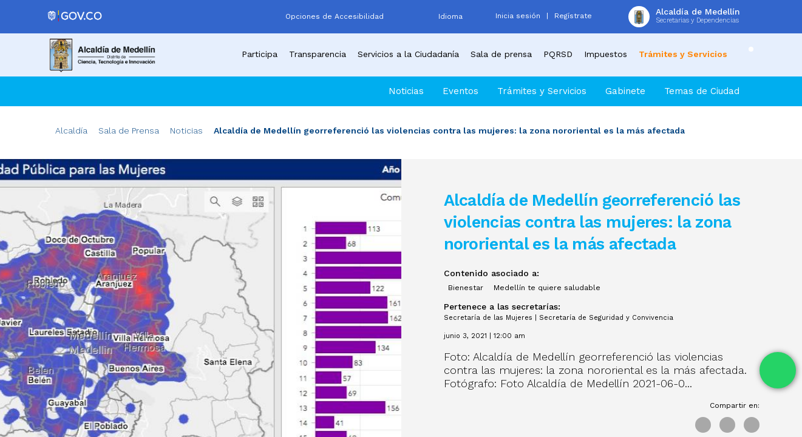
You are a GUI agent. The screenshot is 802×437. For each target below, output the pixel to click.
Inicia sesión (517, 16)
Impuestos (605, 54)
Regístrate (573, 16)
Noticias (406, 91)
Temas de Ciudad (701, 91)
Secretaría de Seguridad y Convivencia (606, 318)
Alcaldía (71, 130)
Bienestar (465, 287)
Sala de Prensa (128, 130)
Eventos (460, 91)
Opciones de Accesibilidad (334, 16)
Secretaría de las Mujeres (488, 318)
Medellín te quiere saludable (547, 287)
